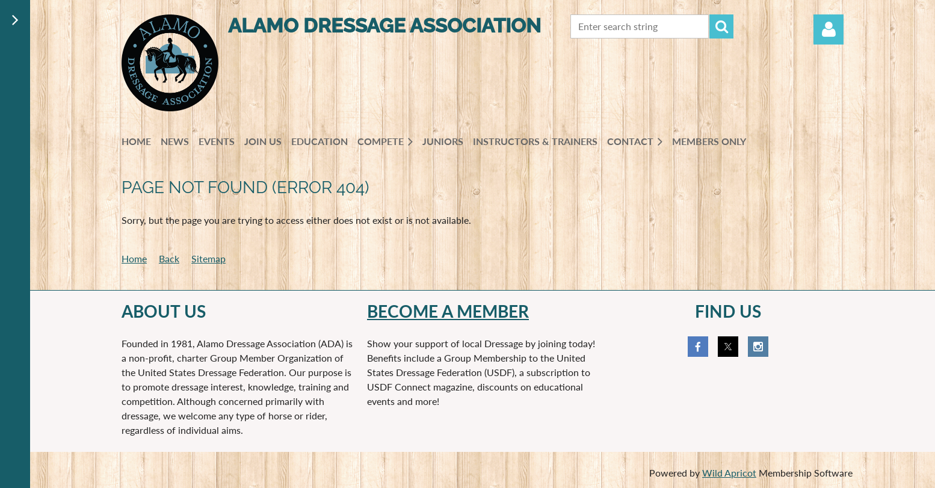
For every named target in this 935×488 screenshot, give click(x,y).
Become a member (448, 311)
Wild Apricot (729, 472)
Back (169, 258)
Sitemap (208, 258)
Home (134, 258)
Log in (828, 29)
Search (721, 26)
